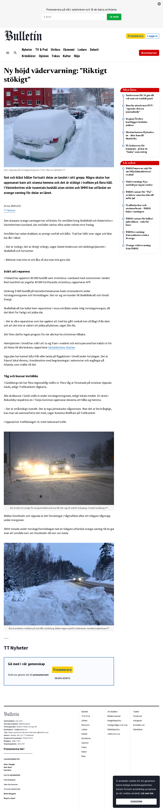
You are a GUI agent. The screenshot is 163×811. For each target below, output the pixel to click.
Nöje (77, 56)
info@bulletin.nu (20, 729)
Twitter (136, 711)
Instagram (137, 720)
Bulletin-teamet (113, 716)
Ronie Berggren (10, 794)
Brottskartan (149, 52)
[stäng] (159, 4)
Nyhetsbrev (138, 729)
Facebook (137, 716)
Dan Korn (7, 770)
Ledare (82, 50)
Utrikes (55, 50)
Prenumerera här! (14, 749)
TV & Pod (41, 50)
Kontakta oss (139, 725)
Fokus (56, 56)
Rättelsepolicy (113, 729)
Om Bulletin (112, 711)
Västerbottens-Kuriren (61, 347)
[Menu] (7, 53)
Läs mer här (147, 793)
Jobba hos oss (113, 734)
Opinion (44, 56)
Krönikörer (29, 56)
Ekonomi (68, 50)
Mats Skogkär (9, 764)
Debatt (94, 50)
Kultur (67, 56)
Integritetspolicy (114, 720)
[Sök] (15, 53)
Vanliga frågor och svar (117, 725)
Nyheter (27, 50)
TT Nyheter (9, 210)
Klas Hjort (8, 767)
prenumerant (41, 674)
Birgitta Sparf (9, 798)
